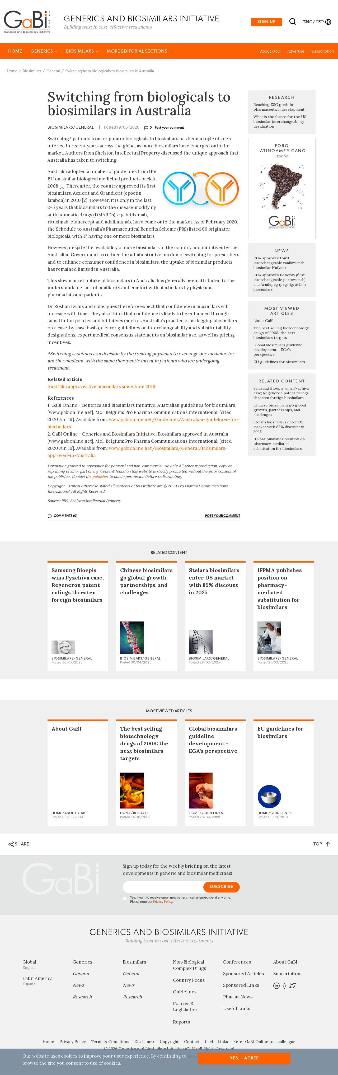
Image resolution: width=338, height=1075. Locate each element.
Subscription (322, 52)
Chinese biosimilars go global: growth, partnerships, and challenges (280, 411)
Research (82, 998)
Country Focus (189, 981)
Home (15, 52)
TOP (321, 845)
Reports (181, 1023)
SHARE (18, 845)
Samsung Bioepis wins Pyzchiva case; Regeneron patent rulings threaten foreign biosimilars (281, 394)
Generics (44, 52)
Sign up (266, 22)
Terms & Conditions (110, 1042)
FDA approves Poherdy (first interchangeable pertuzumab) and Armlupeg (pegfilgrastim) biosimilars (279, 282)
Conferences (237, 963)
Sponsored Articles (243, 974)
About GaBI (270, 52)
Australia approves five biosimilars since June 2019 (101, 387)
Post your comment (169, 128)
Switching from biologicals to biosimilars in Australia (109, 72)
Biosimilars (82, 52)
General (53, 72)
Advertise (295, 52)
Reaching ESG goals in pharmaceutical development (278, 108)
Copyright (169, 1042)
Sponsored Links (241, 986)
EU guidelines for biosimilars (279, 362)
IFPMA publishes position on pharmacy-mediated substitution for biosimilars (279, 444)
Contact (191, 1042)
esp (320, 22)
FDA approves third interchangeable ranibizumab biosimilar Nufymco (278, 263)
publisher (100, 477)
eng (307, 22)
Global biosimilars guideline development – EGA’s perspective (277, 350)
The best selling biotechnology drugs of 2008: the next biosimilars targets (281, 333)
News (78, 986)
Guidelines (184, 993)
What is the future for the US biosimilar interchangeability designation (279, 122)
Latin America (43, 981)
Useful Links (236, 1009)
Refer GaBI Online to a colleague (264, 1042)
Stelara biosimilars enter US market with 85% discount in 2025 (278, 427)
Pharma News (237, 998)
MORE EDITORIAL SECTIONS (139, 52)
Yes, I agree (244, 1058)
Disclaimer (144, 1042)
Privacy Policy (162, 902)
